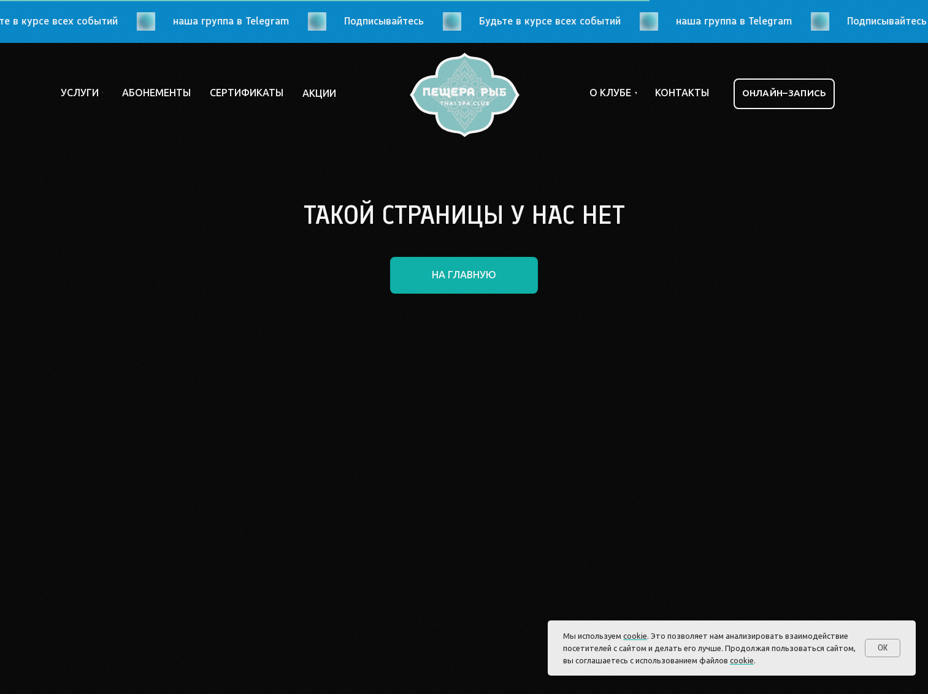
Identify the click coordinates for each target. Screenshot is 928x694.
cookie (635, 635)
